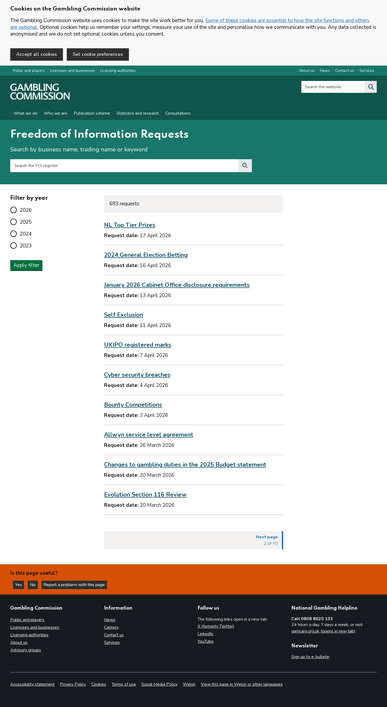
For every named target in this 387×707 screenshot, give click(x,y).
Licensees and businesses (72, 71)
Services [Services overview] (366, 71)
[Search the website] (371, 87)
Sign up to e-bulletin (310, 657)
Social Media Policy (159, 684)
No (35, 584)
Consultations (178, 114)
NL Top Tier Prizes (129, 226)
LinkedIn (205, 634)
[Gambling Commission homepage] (40, 99)
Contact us (114, 635)
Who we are (55, 114)
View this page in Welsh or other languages (242, 684)
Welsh (189, 684)
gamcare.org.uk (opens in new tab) (323, 631)
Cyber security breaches (137, 375)
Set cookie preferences (98, 54)
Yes (20, 584)
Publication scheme (92, 114)
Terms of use (124, 684)
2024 (26, 234)
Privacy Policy (73, 684)
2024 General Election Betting (146, 255)
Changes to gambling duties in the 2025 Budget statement (185, 465)
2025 (26, 222)
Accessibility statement (32, 684)
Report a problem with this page (75, 584)
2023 (26, 246)
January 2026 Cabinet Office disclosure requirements (177, 285)
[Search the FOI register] (245, 166)
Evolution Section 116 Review (145, 495)
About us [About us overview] (307, 71)
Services (112, 642)
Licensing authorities (118, 71)
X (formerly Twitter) (216, 626)
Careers (111, 627)
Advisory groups (25, 650)
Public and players (29, 71)
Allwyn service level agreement (148, 435)
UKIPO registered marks (137, 345)
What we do (25, 114)
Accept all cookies (36, 54)
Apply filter (26, 265)
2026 (26, 210)
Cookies (98, 684)
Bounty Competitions (133, 405)
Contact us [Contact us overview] (344, 71)
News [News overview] (325, 71)
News (109, 620)
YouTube (205, 641)
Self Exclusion (123, 315)
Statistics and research (137, 114)
